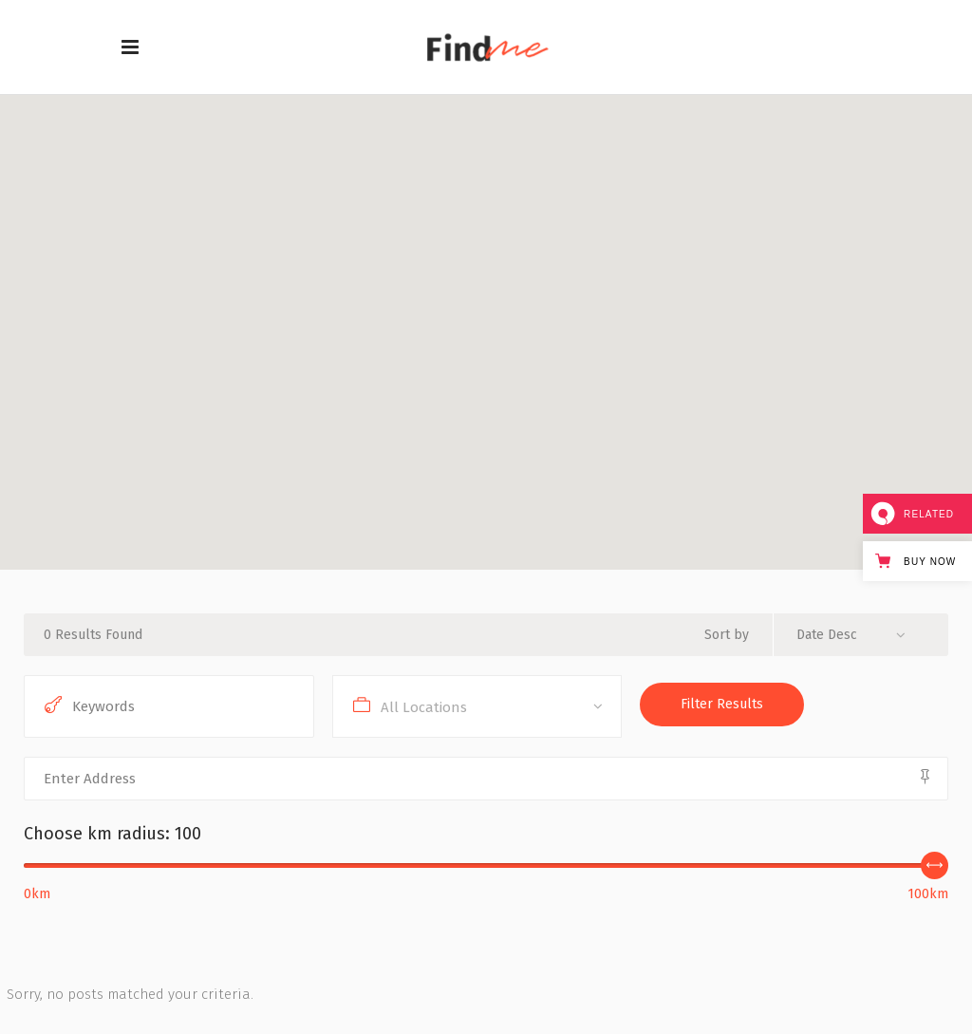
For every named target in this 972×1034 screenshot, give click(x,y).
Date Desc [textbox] (826, 635)
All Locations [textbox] (424, 707)
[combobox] (858, 634)
